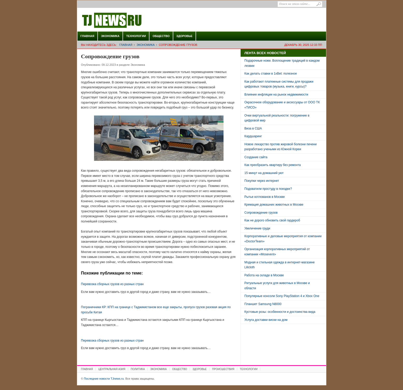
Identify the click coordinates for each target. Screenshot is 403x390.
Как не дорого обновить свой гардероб (272, 220)
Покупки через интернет (261, 181)
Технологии (136, 36)
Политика (138, 369)
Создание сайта (256, 157)
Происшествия (223, 369)
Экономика (110, 36)
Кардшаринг (253, 136)
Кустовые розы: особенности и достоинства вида (279, 312)
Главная (87, 36)
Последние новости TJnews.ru (126, 20)
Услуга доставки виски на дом (265, 320)
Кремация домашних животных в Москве (274, 204)
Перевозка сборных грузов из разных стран (112, 284)
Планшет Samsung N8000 (263, 304)
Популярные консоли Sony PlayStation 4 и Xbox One (281, 296)
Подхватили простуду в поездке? (268, 189)
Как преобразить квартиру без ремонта (272, 165)
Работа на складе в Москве (264, 275)
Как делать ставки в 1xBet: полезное (270, 73)
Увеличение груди (257, 228)
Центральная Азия (111, 369)
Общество (161, 36)
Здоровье (184, 36)
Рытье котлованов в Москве (264, 197)
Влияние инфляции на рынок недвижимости (276, 94)
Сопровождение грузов (261, 212)
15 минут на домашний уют (264, 173)
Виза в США (253, 128)
